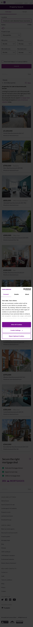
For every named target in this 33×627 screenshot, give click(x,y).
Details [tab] (16, 294)
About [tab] (27, 294)
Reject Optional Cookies (16, 336)
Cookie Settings (17, 330)
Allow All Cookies (16, 324)
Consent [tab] (6, 294)
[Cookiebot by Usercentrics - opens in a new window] (23, 289)
